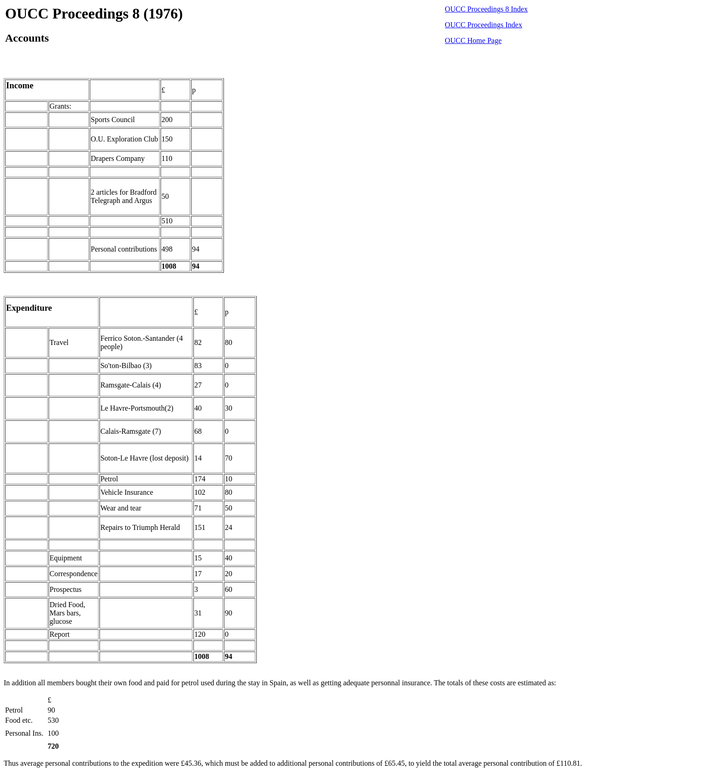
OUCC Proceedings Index (483, 25)
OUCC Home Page (473, 40)
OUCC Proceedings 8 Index (486, 9)
